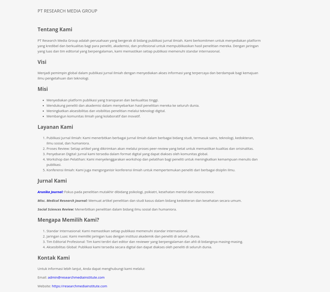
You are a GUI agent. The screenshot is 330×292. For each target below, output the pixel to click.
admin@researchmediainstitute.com (76, 277)
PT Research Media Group (67, 11)
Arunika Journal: (50, 192)
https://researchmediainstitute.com (79, 286)
